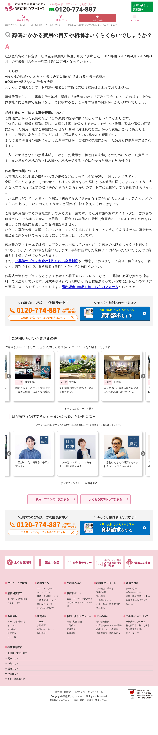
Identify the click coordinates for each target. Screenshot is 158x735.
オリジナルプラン (45, 588)
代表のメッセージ (45, 629)
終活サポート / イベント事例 (79, 604)
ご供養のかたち (103, 599)
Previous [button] (9, 376)
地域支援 (11, 633)
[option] (77, 376)
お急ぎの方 (97, 18)
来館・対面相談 (74, 621)
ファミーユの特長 (17, 583)
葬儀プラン (43, 583)
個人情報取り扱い (134, 629)
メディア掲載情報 (16, 621)
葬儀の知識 (132, 583)
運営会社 (42, 616)
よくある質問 (36, 25)
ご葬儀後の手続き (105, 588)
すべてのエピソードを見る (79, 408)
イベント (11, 625)
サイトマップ (132, 633)
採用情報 (41, 633)
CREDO (40, 621)
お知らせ (11, 629)
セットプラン (43, 592)
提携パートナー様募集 (107, 629)
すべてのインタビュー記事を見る (79, 483)
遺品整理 (100, 596)
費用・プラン (55, 25)
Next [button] (143, 376)
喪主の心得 (131, 588)
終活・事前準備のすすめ (138, 596)
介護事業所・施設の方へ (108, 633)
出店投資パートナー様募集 (109, 625)
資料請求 (71, 629)
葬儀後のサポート (106, 583)
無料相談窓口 (14, 593)
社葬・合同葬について (48, 596)
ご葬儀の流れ (74, 583)
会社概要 (41, 625)
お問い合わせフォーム (79, 616)
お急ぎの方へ (13, 602)
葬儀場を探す (23, 18)
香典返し (100, 607)
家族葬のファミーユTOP (15, 25)
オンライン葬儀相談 (17, 598)
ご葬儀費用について (46, 599)
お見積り (71, 625)
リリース (11, 636)
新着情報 (12, 616)
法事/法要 (101, 592)
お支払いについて (45, 607)
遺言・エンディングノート (80, 598)
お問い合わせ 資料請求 (141, 7)
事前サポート (74, 593)
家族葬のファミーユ (135, 621)
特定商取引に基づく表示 (138, 625)
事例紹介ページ (44, 603)
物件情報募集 (102, 621)
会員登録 (71, 633)
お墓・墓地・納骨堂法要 (108, 603)
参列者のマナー (133, 592)
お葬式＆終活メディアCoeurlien (137, 601)
